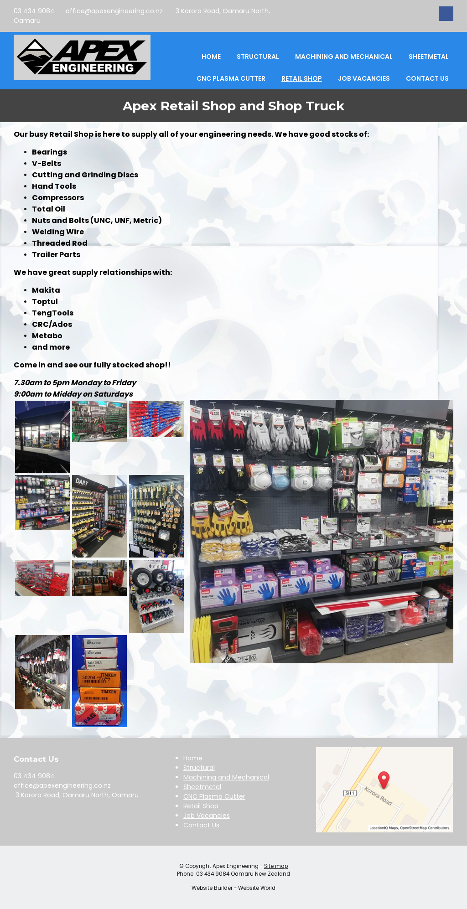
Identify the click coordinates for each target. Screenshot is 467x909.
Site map (276, 866)
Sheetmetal (429, 56)
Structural (258, 56)
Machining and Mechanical (344, 56)
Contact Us (427, 78)
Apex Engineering (236, 866)
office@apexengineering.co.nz (114, 10)
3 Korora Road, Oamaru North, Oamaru (76, 795)
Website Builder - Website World (233, 888)
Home (211, 56)
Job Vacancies (364, 78)
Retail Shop (301, 78)
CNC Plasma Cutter (231, 78)
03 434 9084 (34, 10)
